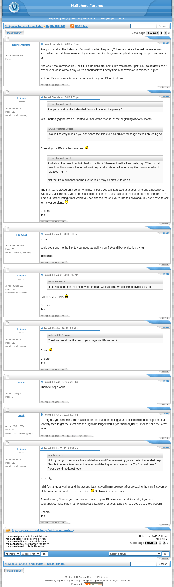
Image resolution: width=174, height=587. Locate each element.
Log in (121, 18)
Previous (152, 33)
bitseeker (21, 234)
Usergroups (107, 18)
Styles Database (121, 580)
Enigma (21, 98)
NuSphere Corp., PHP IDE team (92, 577)
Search (75, 18)
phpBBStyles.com (102, 580)
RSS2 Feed (79, 26)
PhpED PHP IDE (55, 26)
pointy (21, 415)
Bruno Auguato (21, 44)
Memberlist (89, 18)
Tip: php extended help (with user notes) (43, 530)
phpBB (60, 580)
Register (54, 18)
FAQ (65, 18)
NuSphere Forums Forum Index (24, 26)
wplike (21, 382)
